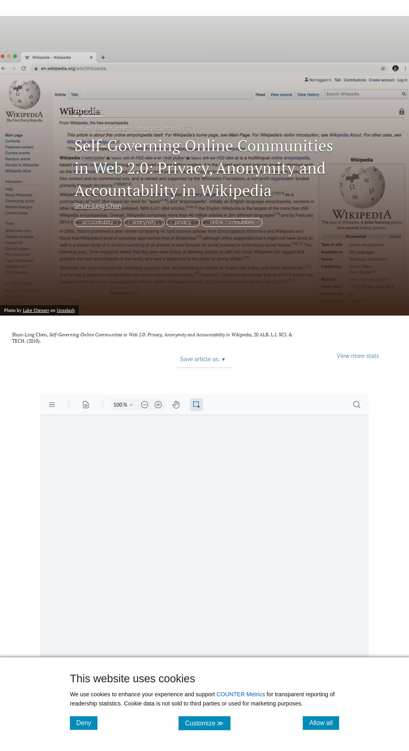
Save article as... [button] (202, 359)
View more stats (358, 355)
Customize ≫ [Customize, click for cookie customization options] (207, 723)
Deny (86, 722)
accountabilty (98, 222)
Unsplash (66, 310)
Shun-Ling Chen (97, 206)
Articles (88, 111)
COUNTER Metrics (240, 694)
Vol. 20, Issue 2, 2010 (100, 128)
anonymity (144, 222)
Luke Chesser (36, 310)
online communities (232, 222)
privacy (183, 222)
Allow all (324, 722)
